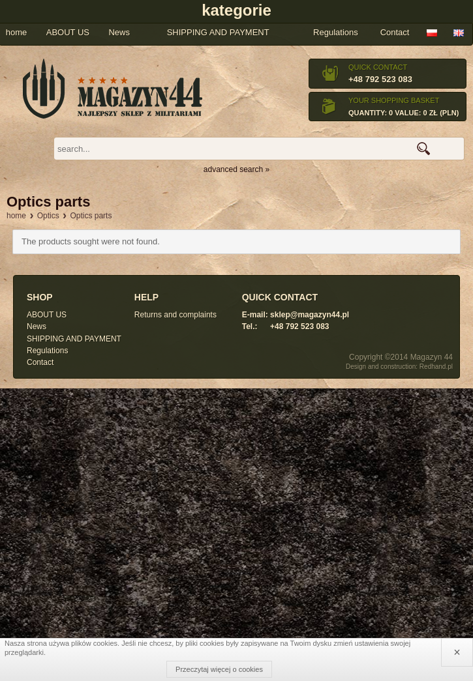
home (16, 215)
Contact (395, 32)
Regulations (335, 32)
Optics (48, 215)
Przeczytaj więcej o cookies (219, 669)
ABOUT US (47, 314)
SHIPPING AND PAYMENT (218, 32)
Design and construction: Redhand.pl (399, 366)
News (36, 326)
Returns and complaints (175, 314)
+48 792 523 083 (380, 79)
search (423, 148)
